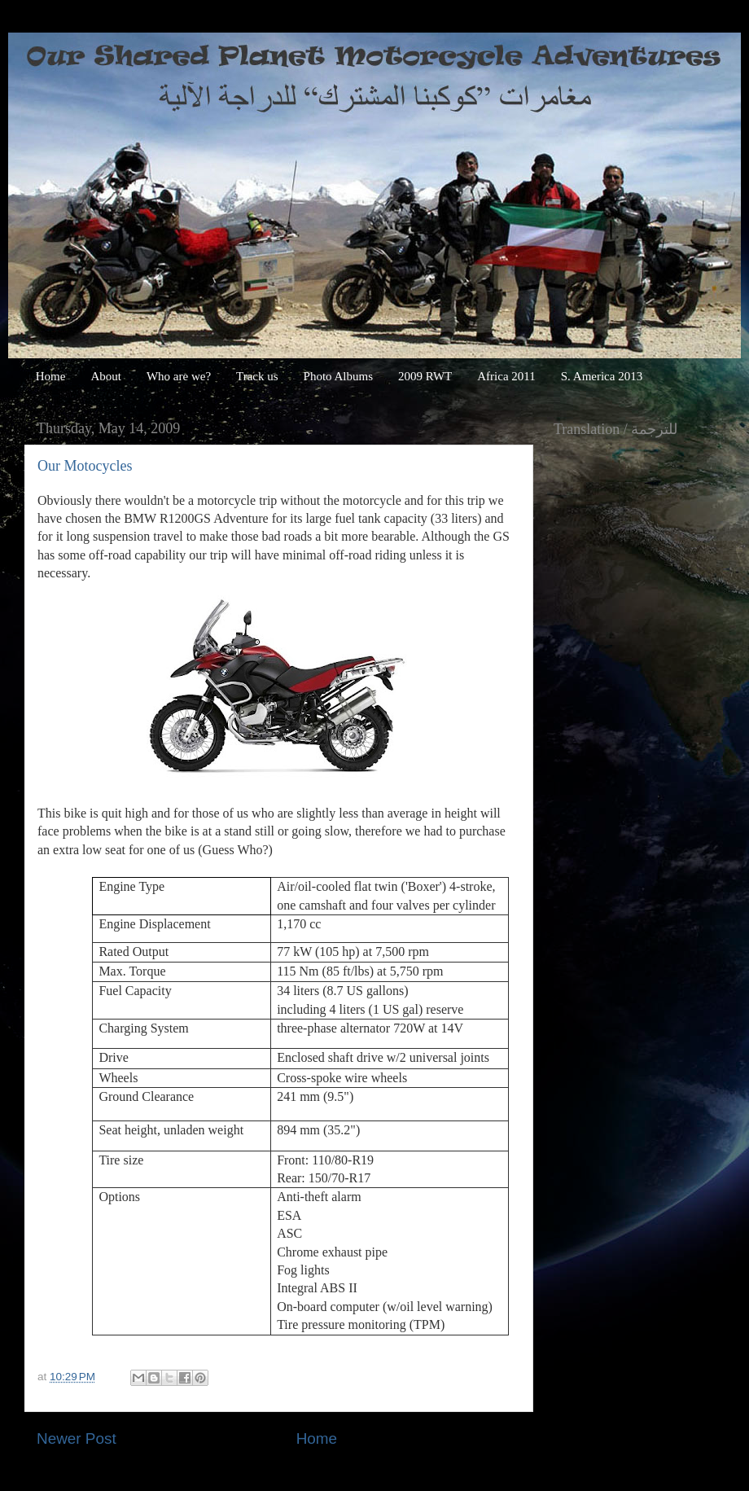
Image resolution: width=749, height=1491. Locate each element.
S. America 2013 (601, 376)
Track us (257, 376)
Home (51, 376)
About (105, 376)
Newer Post (76, 1438)
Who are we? (179, 376)
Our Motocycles (84, 466)
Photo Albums (338, 376)
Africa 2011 (506, 376)
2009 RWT (425, 376)
